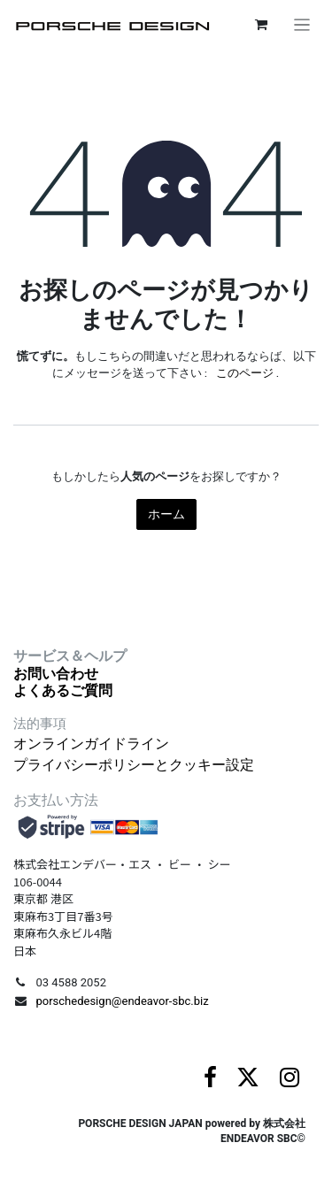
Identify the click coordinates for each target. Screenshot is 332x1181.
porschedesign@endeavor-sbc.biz (121, 1001)
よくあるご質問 (62, 690)
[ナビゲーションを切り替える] (302, 24)
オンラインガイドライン (91, 743)
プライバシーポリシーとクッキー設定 (133, 764)
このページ (245, 373)
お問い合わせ (55, 673)
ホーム (166, 514)
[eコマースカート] (261, 25)
